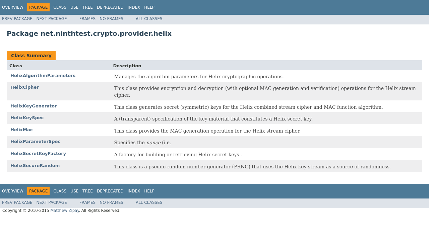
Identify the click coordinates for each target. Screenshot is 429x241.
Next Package (52, 18)
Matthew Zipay (64, 210)
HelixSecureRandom (35, 165)
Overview (12, 7)
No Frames (111, 18)
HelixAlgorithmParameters (42, 75)
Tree (87, 7)
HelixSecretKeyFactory (38, 153)
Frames (87, 18)
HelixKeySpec (27, 117)
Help (149, 7)
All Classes (149, 18)
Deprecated (110, 7)
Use (74, 7)
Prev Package (17, 18)
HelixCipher (24, 87)
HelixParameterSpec (35, 141)
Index (134, 7)
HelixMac (21, 129)
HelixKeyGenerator (33, 105)
